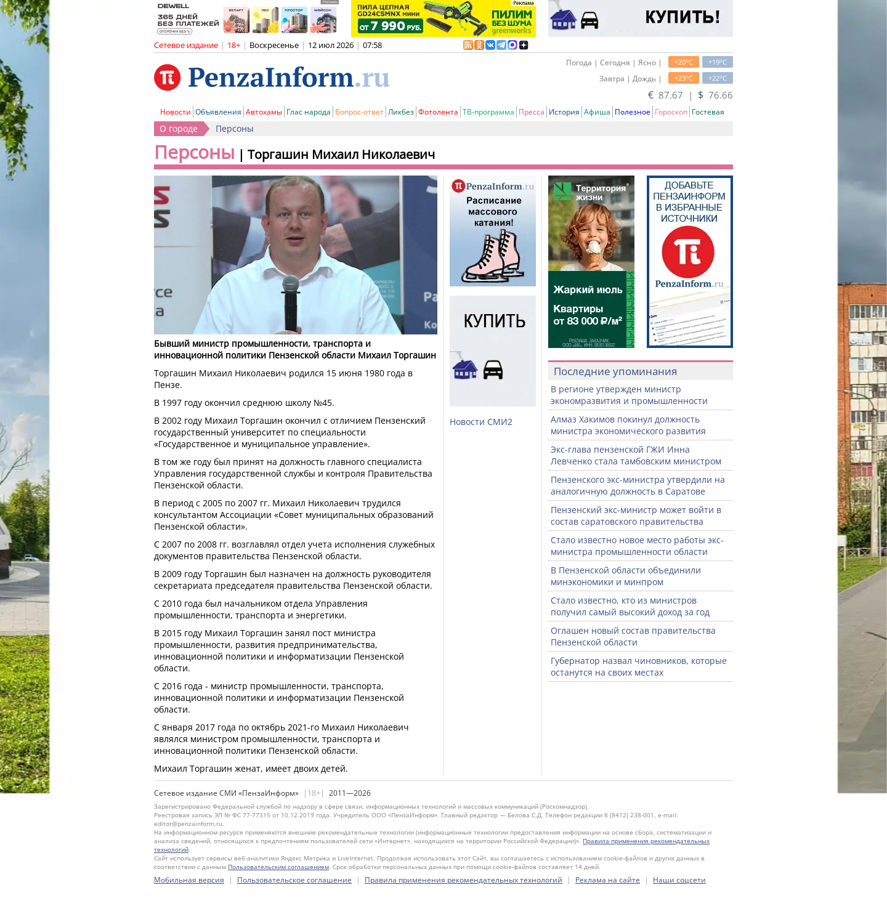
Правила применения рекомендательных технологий (463, 880)
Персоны (235, 128)
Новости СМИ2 (481, 421)
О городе (179, 128)
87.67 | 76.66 (690, 95)
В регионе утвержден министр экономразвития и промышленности (629, 395)
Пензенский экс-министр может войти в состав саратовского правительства (636, 515)
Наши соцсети (679, 880)
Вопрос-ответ (359, 112)
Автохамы (264, 112)
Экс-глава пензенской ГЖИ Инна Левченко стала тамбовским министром (636, 455)
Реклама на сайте (607, 880)
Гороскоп (671, 112)
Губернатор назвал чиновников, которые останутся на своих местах (639, 666)
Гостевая (708, 112)
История (564, 112)
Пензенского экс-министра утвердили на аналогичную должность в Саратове (638, 485)
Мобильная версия (189, 880)
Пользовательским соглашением (278, 866)
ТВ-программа (488, 112)
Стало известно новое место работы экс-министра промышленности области (637, 545)
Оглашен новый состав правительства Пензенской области (633, 636)
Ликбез (401, 112)
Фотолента (438, 112)
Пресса (532, 112)
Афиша (597, 112)
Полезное (632, 112)
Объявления (218, 112)
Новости (175, 112)
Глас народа (308, 112)
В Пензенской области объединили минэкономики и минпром (626, 576)
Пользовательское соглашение (294, 880)
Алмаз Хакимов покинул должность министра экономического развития (628, 425)
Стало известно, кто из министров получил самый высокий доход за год (630, 606)
